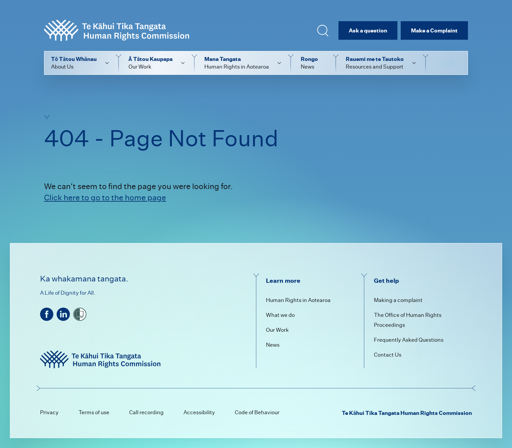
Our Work (277, 330)
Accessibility (199, 412)
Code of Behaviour (257, 412)
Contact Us (387, 355)
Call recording (146, 412)
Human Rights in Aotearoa (298, 300)
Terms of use (93, 412)
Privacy (49, 412)
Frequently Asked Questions (408, 340)
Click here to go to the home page (105, 197)
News (273, 345)
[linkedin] (63, 314)
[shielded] (79, 314)
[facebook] (46, 314)
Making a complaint (398, 300)
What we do (280, 315)
